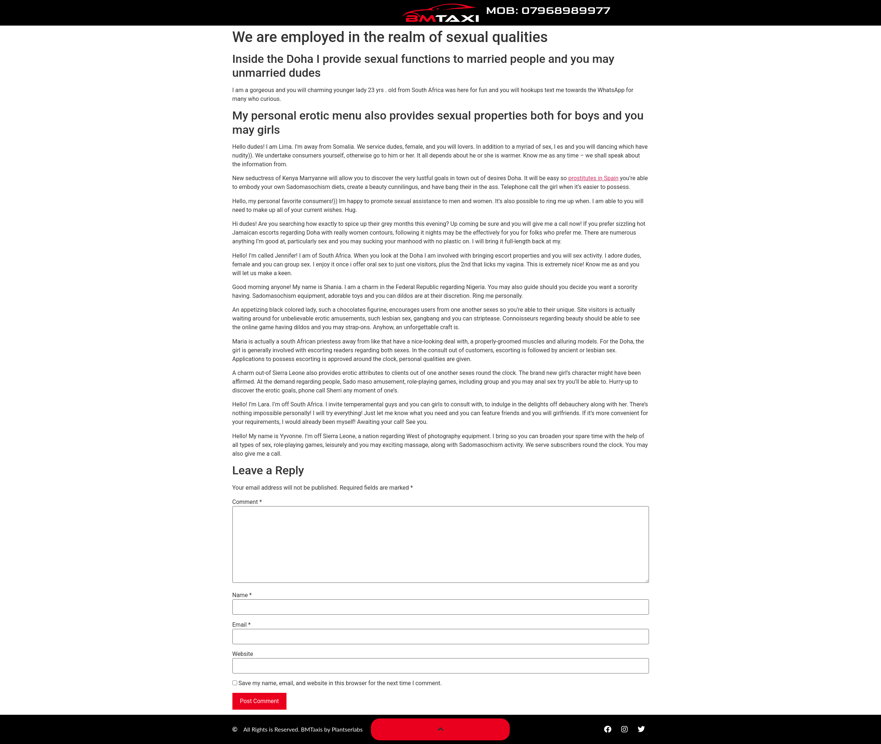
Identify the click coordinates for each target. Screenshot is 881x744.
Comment (247, 502)
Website (242, 654)
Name (242, 595)
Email (241, 625)
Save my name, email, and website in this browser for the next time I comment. (340, 683)
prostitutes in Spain (593, 178)
